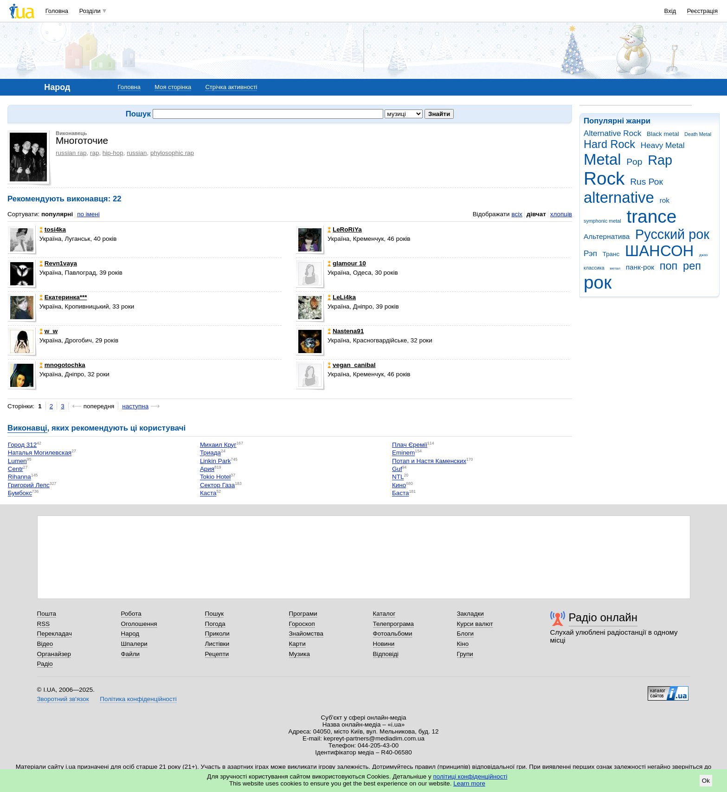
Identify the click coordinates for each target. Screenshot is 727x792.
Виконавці (27, 428)
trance (651, 216)
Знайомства (306, 633)
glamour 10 (347, 263)
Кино (399, 485)
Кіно (463, 643)
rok (664, 200)
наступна (135, 406)
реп (692, 266)
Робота (131, 613)
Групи (465, 653)
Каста (208, 493)
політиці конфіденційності (470, 776)
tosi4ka (52, 229)
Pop (634, 162)
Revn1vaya (58, 263)
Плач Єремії (409, 444)
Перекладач (54, 633)
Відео (45, 643)
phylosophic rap (172, 152)
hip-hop (113, 152)
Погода (215, 623)
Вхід (670, 10)
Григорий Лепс (29, 485)
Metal (602, 159)
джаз (703, 255)
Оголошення (139, 623)
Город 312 (22, 444)
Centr (15, 468)
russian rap (71, 152)
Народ (130, 633)
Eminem (403, 453)
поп (669, 266)
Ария (207, 468)
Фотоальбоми (392, 633)
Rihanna (19, 477)
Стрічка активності (231, 87)
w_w (48, 331)
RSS (43, 623)
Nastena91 (346, 331)
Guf (397, 468)
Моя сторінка (172, 87)
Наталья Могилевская (39, 453)
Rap (660, 160)
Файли (130, 653)
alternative (619, 197)
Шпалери (134, 643)
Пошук (214, 613)
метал (615, 268)
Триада (210, 453)
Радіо (45, 663)
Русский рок (672, 234)
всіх (516, 214)
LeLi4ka (342, 297)
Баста (400, 493)
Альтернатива (607, 236)
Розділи (90, 10)
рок (597, 282)
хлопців (561, 214)
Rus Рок (646, 182)
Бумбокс (20, 493)
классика (594, 267)
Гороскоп (302, 623)
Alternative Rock (612, 133)
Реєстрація (702, 10)
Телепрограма (393, 623)
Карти (297, 643)
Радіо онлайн (603, 617)
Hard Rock (609, 144)
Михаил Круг (218, 444)
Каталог (384, 613)
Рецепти (217, 653)
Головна (56, 10)
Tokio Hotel (215, 477)
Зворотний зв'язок (63, 698)
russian (137, 152)
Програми (303, 613)
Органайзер (54, 653)
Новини (384, 643)
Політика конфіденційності (138, 698)
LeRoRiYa (345, 229)
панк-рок (640, 267)
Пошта (46, 613)
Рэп (590, 253)
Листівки (217, 643)
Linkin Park (215, 460)
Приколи (217, 633)
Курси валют (475, 623)
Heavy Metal (663, 145)
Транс (611, 254)
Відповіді (386, 653)
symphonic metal (602, 221)
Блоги (465, 633)
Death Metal (697, 134)
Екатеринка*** (63, 297)
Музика (299, 653)
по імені (88, 214)
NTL (398, 477)
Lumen (17, 460)
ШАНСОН (659, 250)
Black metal (663, 133)
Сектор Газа (217, 485)
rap (94, 152)
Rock (604, 178)
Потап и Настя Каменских (429, 460)
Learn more (469, 783)
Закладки (470, 613)
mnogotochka (62, 364)
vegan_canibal (352, 364)
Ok (706, 780)
